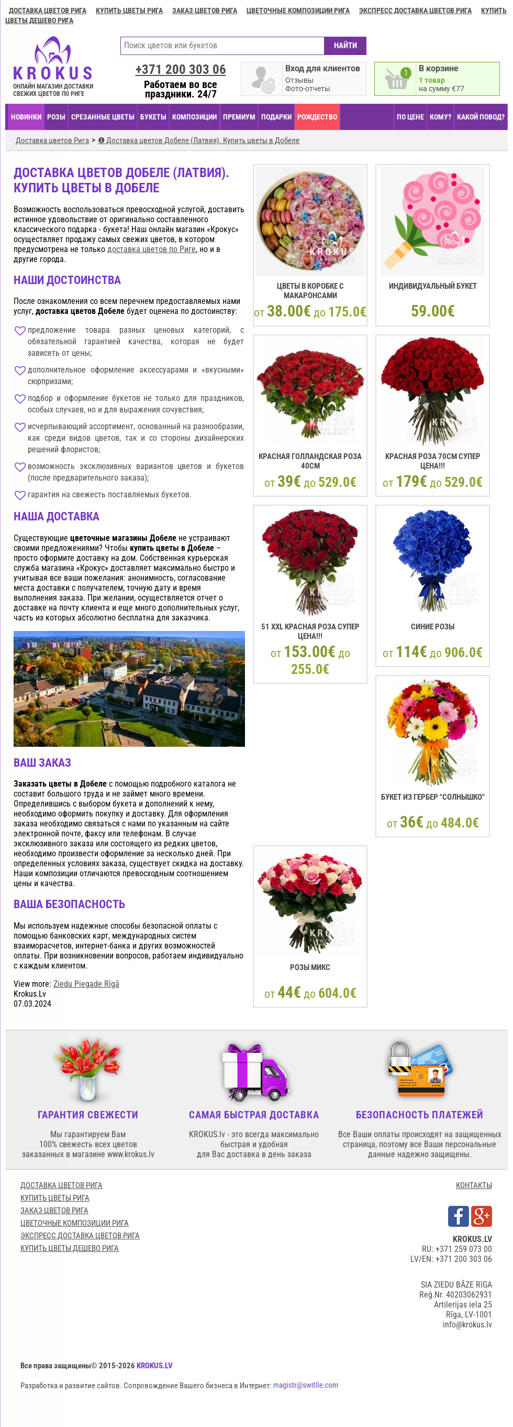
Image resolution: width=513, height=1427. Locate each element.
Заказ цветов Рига (204, 10)
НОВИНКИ (26, 117)
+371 (181, 69)
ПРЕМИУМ (239, 117)
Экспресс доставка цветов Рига (415, 10)
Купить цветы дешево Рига (69, 1248)
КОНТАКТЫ (474, 1185)
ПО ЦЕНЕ (410, 117)
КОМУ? (440, 117)
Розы (56, 117)
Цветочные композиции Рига (298, 10)
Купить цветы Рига (129, 10)
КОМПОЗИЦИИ (194, 117)
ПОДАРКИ (276, 117)
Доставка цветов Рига (47, 10)
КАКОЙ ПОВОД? (481, 117)
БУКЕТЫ (153, 117)
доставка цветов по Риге (151, 249)
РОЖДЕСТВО (317, 117)
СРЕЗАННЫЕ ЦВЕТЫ (103, 117)
